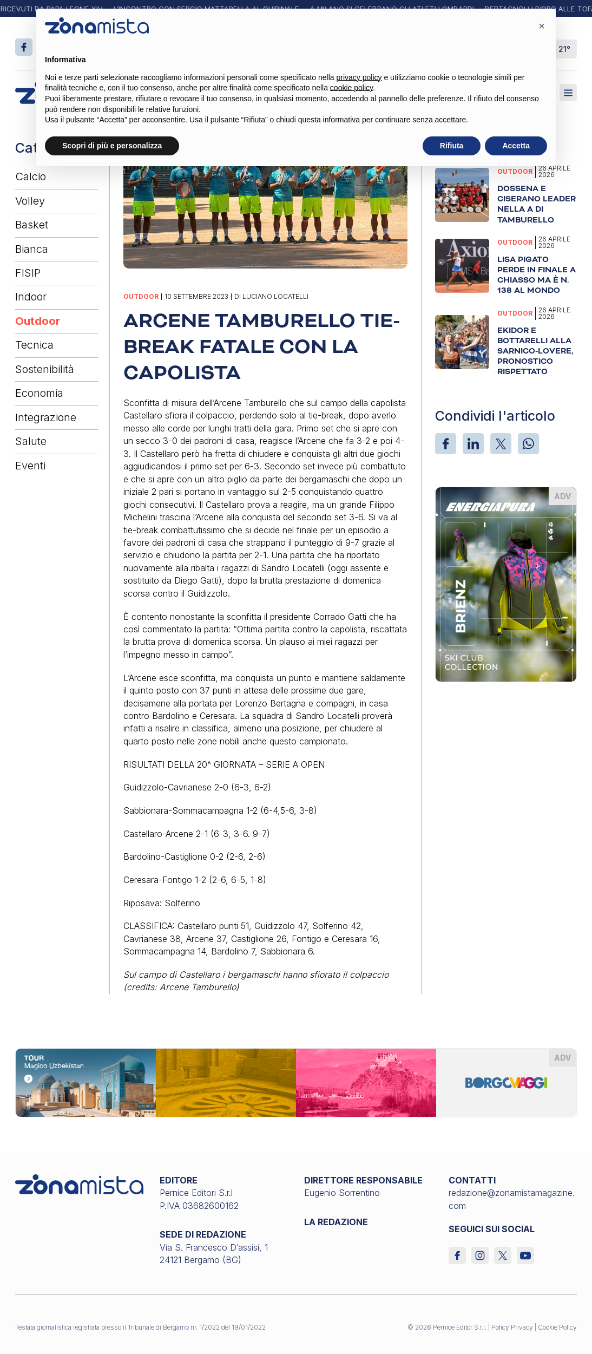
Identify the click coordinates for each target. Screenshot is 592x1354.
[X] (500, 443)
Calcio (30, 176)
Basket (31, 224)
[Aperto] (568, 92)
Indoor (31, 296)
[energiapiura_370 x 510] (506, 583)
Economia (39, 393)
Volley (30, 200)
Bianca (31, 249)
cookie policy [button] (351, 87)
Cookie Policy (557, 1327)
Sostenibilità (44, 369)
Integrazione (45, 417)
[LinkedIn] (473, 443)
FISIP (28, 272)
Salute (31, 441)
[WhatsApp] (528, 443)
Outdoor (37, 321)
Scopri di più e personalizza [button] (112, 145)
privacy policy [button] (359, 77)
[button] (541, 26)
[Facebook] (445, 443)
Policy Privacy (512, 1327)
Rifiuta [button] (452, 145)
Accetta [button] (516, 145)
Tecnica (34, 344)
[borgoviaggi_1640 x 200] (296, 1081)
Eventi (30, 465)
